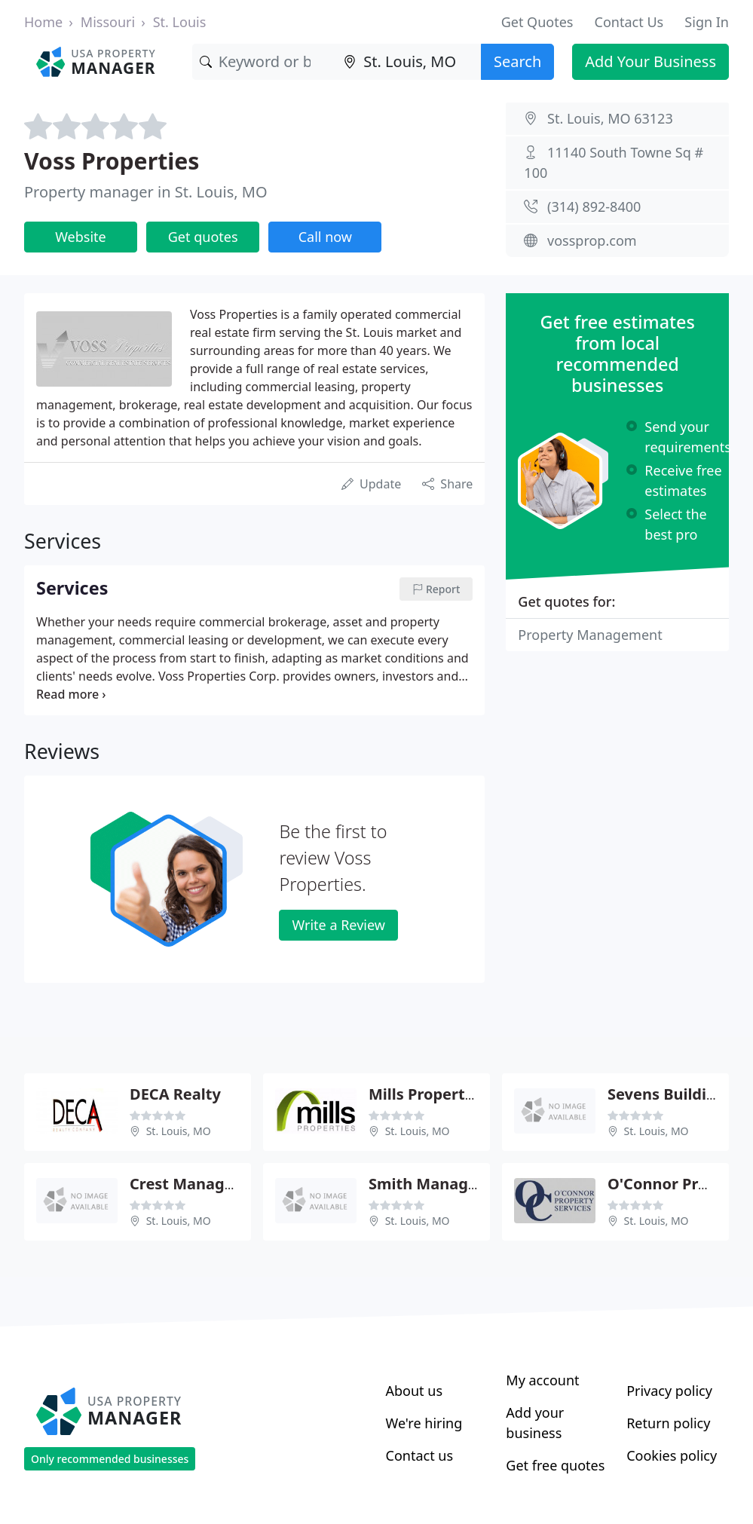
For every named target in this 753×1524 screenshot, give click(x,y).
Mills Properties (427, 1094)
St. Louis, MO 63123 (610, 118)
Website (80, 237)
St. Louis (180, 22)
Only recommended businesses (109, 1459)
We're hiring (424, 1423)
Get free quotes (555, 1465)
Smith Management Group (468, 1184)
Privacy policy (669, 1391)
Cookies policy (671, 1455)
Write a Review (338, 925)
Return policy (668, 1423)
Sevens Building (667, 1094)
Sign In (706, 22)
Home (43, 22)
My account (542, 1380)
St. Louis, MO (178, 1131)
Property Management (590, 635)
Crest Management (202, 1184)
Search (517, 61)
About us (414, 1391)
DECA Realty (175, 1094)
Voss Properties (111, 160)
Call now (325, 237)
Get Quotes (537, 22)
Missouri (108, 22)
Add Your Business (650, 61)
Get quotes (203, 237)
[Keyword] (264, 62)
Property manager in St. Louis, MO (146, 192)
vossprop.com (592, 240)
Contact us (420, 1455)
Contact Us (629, 22)
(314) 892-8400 (594, 206)
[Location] (408, 62)
